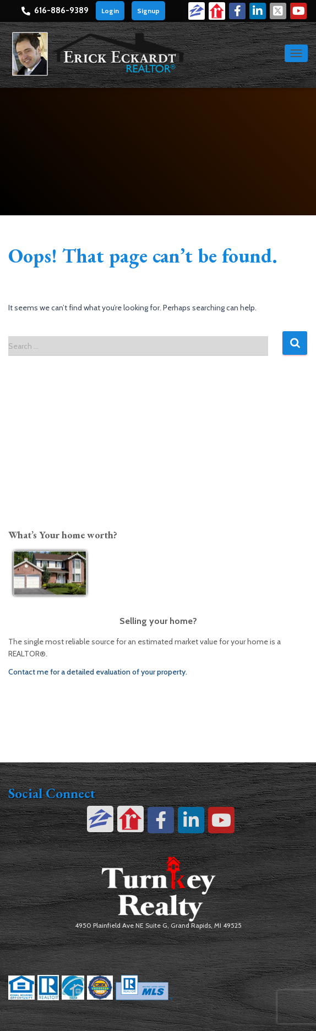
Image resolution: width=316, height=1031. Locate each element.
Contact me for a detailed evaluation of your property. (97, 672)
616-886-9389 (61, 10)
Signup (148, 11)
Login (110, 11)
